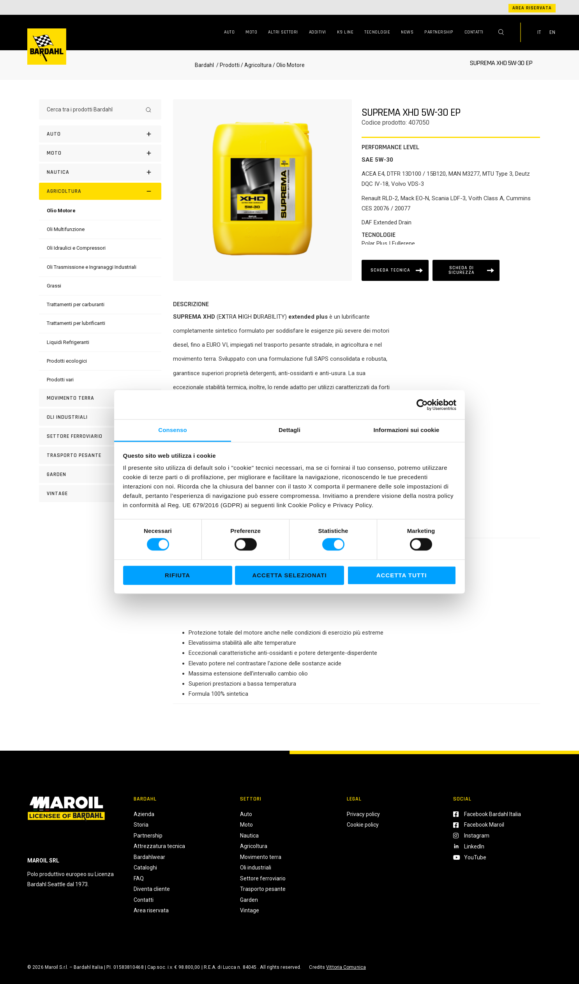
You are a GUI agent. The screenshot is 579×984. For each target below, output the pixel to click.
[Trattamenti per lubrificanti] (76, 323)
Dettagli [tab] (289, 430)
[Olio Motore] (61, 210)
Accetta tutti (401, 575)
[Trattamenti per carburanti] (75, 304)
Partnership (439, 32)
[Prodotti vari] (60, 380)
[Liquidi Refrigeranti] (68, 342)
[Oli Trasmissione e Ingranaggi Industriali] (91, 267)
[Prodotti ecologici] (67, 361)
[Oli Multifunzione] (66, 229)
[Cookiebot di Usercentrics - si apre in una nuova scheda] (422, 405)
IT (539, 32)
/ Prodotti (227, 65)
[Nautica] (100, 172)
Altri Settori (283, 32)
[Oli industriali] (100, 417)
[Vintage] (100, 493)
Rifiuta (177, 575)
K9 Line (345, 32)
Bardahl (204, 65)
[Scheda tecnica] (395, 270)
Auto (229, 32)
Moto (251, 32)
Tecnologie (377, 32)
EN (552, 32)
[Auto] (100, 134)
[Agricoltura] (100, 191)
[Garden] (100, 474)
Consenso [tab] (172, 430)
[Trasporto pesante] (100, 455)
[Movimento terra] (100, 398)
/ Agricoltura (256, 65)
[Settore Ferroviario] (100, 436)
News (407, 32)
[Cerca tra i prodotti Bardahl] (93, 109)
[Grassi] (54, 286)
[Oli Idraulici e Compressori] (76, 248)
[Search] (148, 109)
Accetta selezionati (289, 575)
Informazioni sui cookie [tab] (407, 430)
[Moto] (100, 153)
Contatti (474, 32)
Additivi (317, 32)
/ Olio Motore (288, 65)
